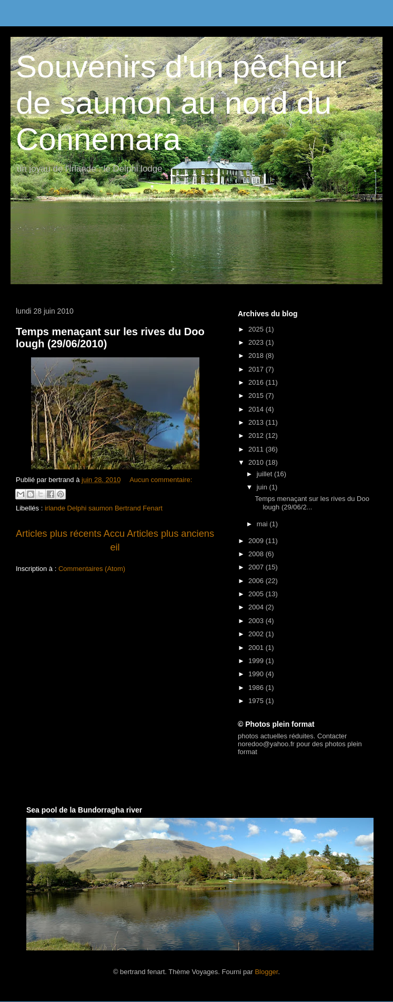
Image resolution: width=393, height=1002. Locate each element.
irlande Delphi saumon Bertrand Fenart (104, 508)
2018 (257, 355)
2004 (257, 607)
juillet (265, 474)
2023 (257, 342)
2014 (257, 409)
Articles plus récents (59, 533)
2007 (257, 567)
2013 (257, 422)
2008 (257, 554)
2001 (257, 648)
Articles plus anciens (170, 533)
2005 (257, 594)
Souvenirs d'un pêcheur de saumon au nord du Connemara (181, 103)
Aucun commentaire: (160, 480)
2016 (257, 382)
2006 (257, 581)
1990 (257, 674)
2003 (257, 621)
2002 (257, 634)
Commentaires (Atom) (91, 569)
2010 (257, 462)
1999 (257, 661)
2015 (257, 395)
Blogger (266, 972)
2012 (257, 435)
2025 (257, 329)
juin (263, 487)
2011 (257, 449)
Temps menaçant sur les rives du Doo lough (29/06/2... (312, 503)
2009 (257, 541)
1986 (257, 688)
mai (263, 524)
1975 (257, 701)
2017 (257, 369)
